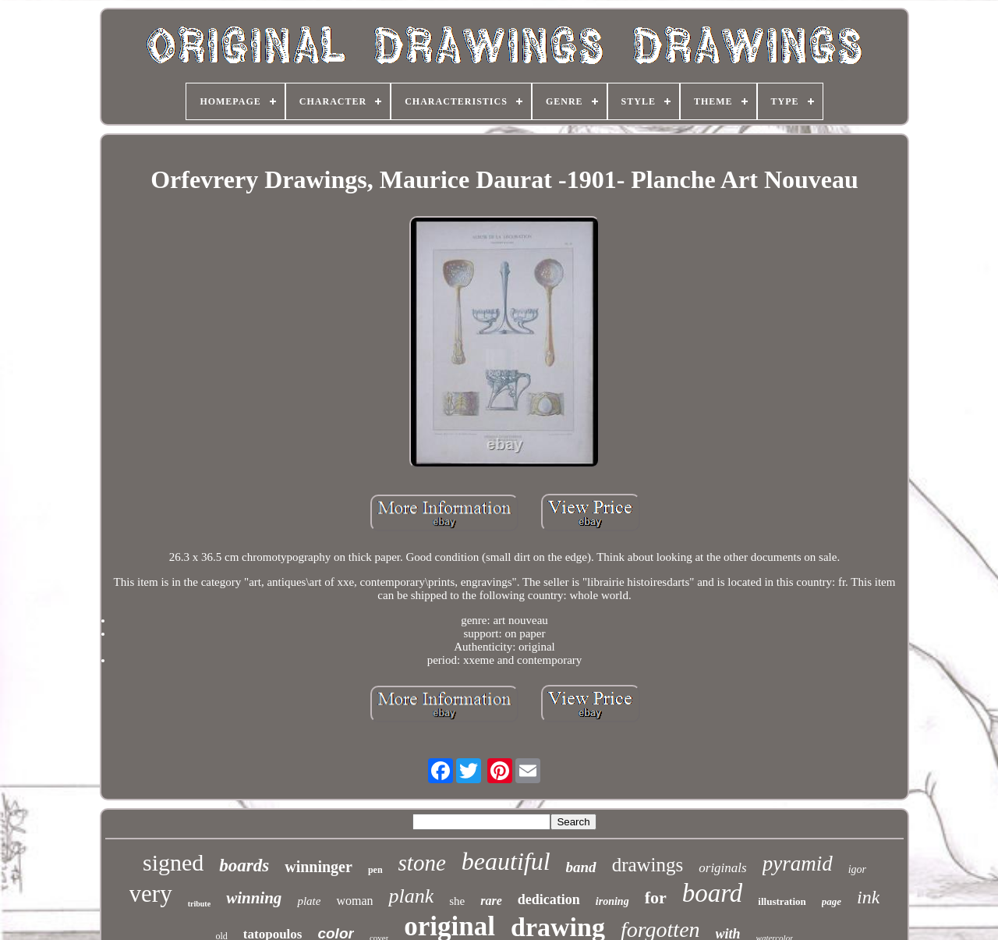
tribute (199, 903)
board (712, 893)
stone (422, 862)
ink (868, 897)
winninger (318, 866)
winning (253, 898)
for (656, 897)
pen (375, 869)
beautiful (506, 861)
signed (173, 862)
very (150, 893)
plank (411, 896)
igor (857, 869)
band (581, 867)
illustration (781, 901)
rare (491, 900)
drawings (648, 864)
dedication (549, 899)
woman (354, 900)
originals (722, 867)
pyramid (798, 863)
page (831, 901)
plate (308, 901)
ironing (612, 901)
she (457, 901)
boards (244, 865)
